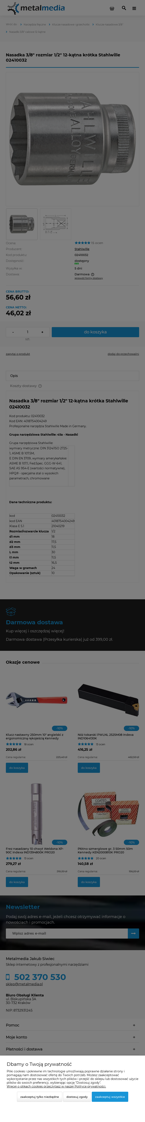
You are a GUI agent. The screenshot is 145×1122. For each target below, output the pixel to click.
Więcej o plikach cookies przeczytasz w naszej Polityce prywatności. (56, 1086)
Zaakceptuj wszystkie (110, 1096)
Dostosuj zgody (77, 1096)
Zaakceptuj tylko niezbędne (39, 1096)
